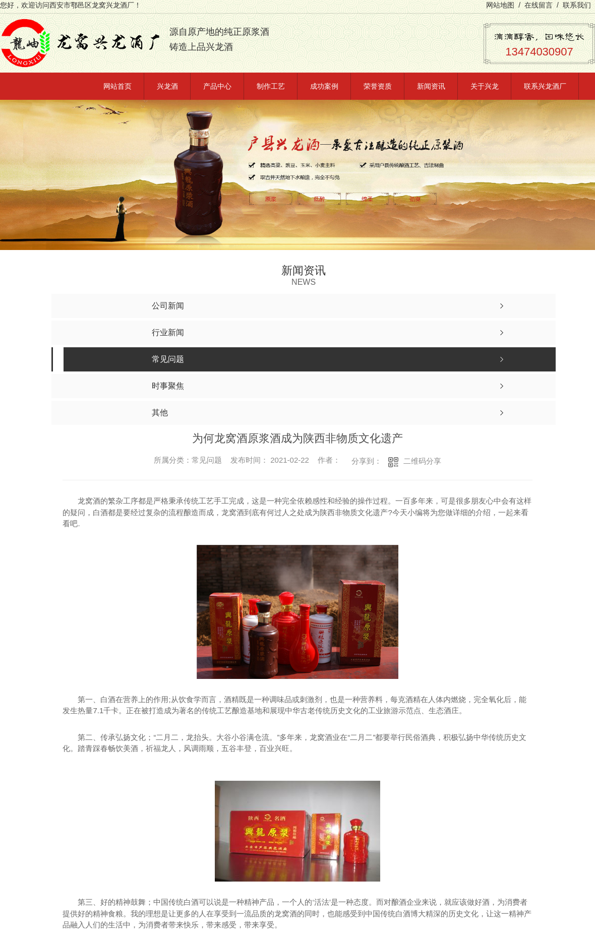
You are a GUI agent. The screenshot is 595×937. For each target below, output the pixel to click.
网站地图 (500, 5)
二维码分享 (422, 461)
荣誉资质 (378, 86)
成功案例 (324, 86)
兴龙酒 (167, 86)
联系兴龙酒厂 (545, 86)
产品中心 (217, 86)
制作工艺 (271, 86)
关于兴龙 (484, 86)
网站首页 (117, 86)
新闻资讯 (431, 86)
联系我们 (577, 5)
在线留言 (538, 5)
